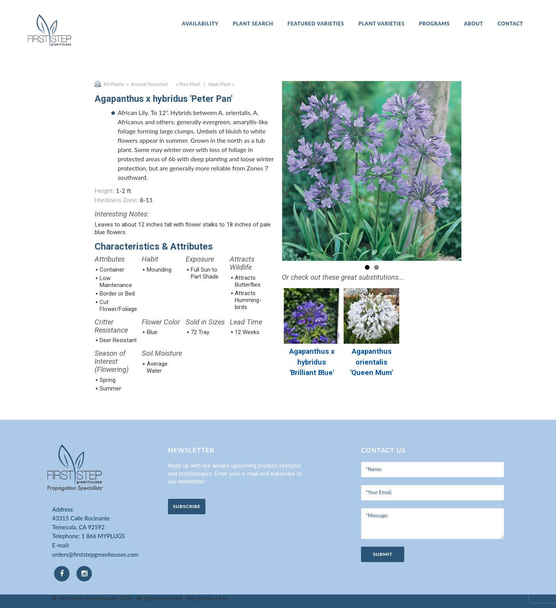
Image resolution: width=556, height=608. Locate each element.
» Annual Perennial (146, 84)
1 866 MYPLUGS (103, 535)
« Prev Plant (187, 84)
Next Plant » (221, 84)
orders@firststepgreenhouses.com (95, 554)
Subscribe (186, 506)
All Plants (113, 84)
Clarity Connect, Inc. (255, 598)
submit (382, 554)
